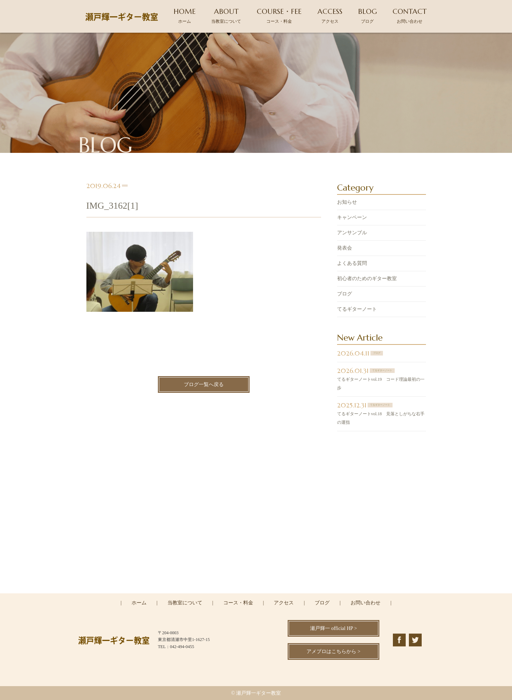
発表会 (344, 248)
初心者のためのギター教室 (367, 279)
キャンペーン (352, 218)
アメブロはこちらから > (333, 651)
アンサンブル (352, 233)
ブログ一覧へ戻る (204, 385)
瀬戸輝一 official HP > (333, 628)
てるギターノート (357, 309)
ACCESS (330, 15)
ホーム (139, 602)
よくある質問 (352, 264)
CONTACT (410, 15)
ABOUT (226, 15)
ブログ (344, 294)
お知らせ (347, 202)
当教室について (184, 602)
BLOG (367, 15)
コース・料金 (238, 602)
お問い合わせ (365, 602)
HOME (185, 15)
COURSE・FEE (279, 15)
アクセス (284, 602)
